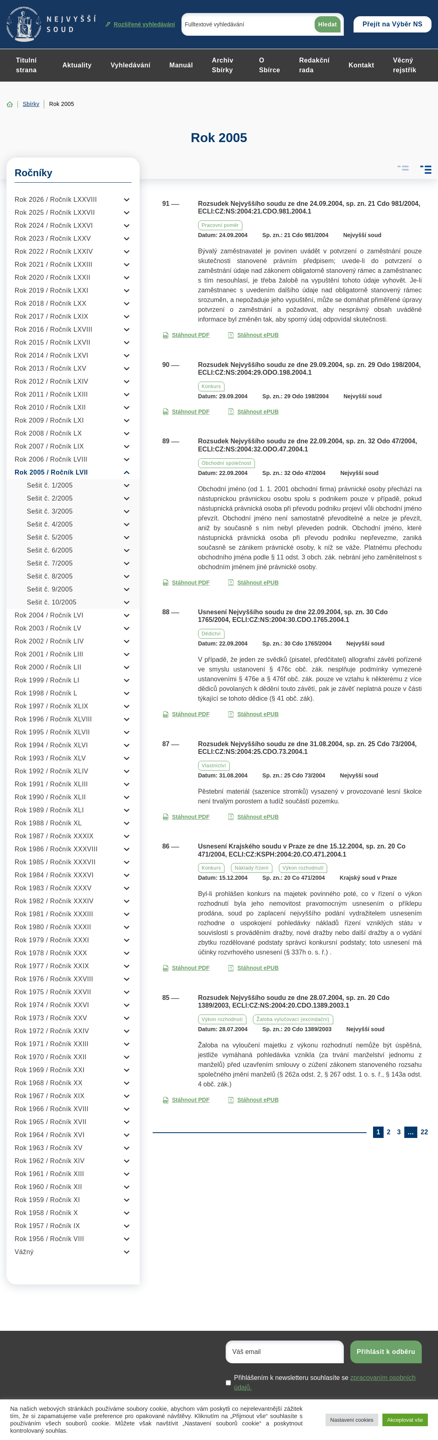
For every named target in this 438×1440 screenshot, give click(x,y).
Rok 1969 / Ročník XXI (49, 1070)
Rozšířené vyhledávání (140, 24)
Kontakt (361, 65)
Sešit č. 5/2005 (50, 537)
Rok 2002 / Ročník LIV (49, 641)
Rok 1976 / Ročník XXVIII (54, 979)
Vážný (24, 1251)
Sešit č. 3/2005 (50, 511)
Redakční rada (314, 65)
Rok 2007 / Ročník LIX (49, 446)
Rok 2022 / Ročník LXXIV (54, 251)
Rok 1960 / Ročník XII (48, 1186)
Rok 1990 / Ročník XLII (50, 797)
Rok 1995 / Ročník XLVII (52, 732)
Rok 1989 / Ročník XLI (49, 810)
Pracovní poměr (220, 225)
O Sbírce (269, 65)
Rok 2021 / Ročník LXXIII (54, 264)
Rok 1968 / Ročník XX (48, 1082)
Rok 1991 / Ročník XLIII (51, 784)
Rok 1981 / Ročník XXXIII (54, 914)
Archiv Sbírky (222, 65)
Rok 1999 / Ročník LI (47, 680)
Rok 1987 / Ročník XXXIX (54, 836)
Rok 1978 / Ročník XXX (51, 953)
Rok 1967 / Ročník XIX (49, 1095)
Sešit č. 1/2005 (50, 485)
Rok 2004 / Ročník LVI (49, 615)
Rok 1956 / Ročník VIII (49, 1238)
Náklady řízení (252, 868)
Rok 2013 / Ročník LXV (50, 368)
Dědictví (211, 634)
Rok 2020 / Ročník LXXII (53, 277)
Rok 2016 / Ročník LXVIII (54, 329)
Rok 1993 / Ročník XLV (50, 758)
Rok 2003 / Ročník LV (48, 628)
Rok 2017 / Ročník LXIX (51, 316)
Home (9, 104)
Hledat (327, 24)
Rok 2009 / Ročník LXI (49, 420)
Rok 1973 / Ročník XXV (51, 1018)
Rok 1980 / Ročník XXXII (53, 927)
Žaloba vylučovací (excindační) (293, 1019)
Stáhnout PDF (186, 335)
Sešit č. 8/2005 (50, 576)
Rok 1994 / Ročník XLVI (51, 745)
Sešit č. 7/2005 (50, 563)
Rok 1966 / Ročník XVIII (51, 1108)
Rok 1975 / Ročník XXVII (53, 992)
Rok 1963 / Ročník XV (48, 1147)
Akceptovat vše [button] (405, 1420)
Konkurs (211, 386)
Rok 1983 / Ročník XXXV (53, 888)
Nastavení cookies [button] (351, 1420)
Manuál (181, 65)
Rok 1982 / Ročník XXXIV (54, 901)
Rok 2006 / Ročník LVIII (51, 459)
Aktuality (77, 65)
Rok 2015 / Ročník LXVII (53, 342)
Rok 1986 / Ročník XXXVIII (56, 849)
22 (424, 1132)
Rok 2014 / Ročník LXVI (51, 355)
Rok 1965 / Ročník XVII (50, 1121)
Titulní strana (26, 65)
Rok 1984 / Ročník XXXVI (54, 875)
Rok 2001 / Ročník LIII (49, 654)
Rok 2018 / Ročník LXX (50, 303)
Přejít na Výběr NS (392, 24)
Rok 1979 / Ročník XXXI (52, 940)
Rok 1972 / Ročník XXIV (52, 1031)
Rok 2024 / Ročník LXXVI (54, 225)
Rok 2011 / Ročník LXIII (51, 394)
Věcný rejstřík (404, 65)
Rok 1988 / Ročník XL (48, 823)
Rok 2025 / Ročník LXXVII (55, 212)
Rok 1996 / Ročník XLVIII (53, 719)
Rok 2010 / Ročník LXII (50, 407)
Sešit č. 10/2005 (52, 602)
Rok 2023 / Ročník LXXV (53, 238)
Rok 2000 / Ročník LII (48, 667)
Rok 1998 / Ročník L (46, 693)
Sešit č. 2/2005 (50, 498)
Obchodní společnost (226, 463)
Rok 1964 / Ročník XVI (49, 1134)
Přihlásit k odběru (386, 1351)
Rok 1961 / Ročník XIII (49, 1173)
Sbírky (31, 104)
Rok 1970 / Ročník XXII (50, 1057)
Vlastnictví (214, 766)
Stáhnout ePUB (253, 335)
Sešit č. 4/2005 (50, 524)
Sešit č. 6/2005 (50, 550)
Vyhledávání (130, 65)
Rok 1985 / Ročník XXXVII (55, 862)
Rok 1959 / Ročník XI (47, 1199)
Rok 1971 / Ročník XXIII (51, 1044)
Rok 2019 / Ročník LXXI (51, 290)
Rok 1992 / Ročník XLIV (51, 771)
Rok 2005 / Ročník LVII (51, 472)
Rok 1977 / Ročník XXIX (52, 966)
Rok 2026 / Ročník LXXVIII (56, 199)
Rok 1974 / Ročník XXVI (52, 1005)
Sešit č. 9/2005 (50, 589)
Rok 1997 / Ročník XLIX (51, 706)
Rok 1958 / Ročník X (46, 1212)
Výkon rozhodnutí (303, 868)
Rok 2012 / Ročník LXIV (51, 381)
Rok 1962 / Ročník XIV (49, 1160)
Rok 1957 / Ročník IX (47, 1225)
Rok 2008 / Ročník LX (48, 433)
